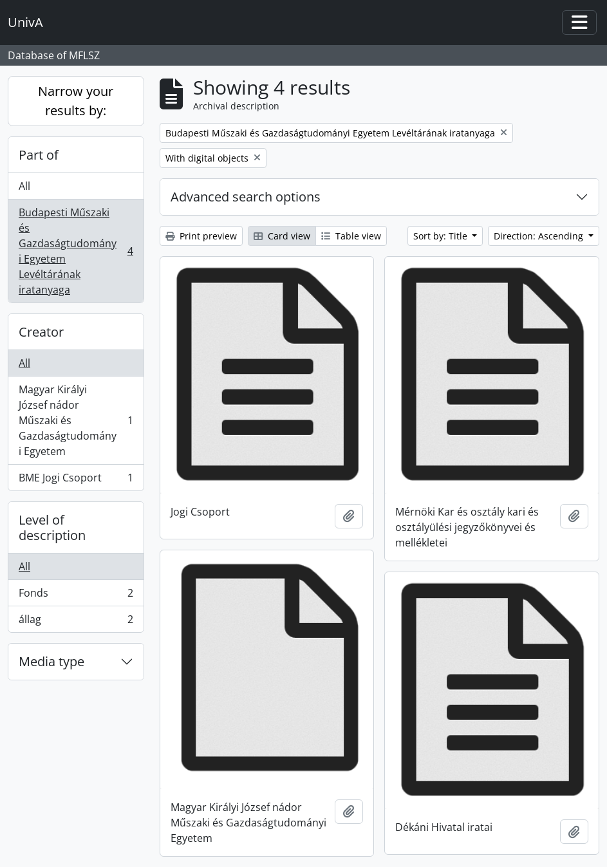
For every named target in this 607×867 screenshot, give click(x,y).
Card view (282, 236)
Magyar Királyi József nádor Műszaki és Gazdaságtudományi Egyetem (75, 420)
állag (75, 621)
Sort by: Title (441, 236)
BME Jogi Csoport (75, 480)
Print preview (201, 236)
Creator (41, 331)
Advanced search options (246, 196)
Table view (351, 236)
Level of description (52, 527)
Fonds (75, 595)
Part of (39, 154)
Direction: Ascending (540, 236)
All (24, 186)
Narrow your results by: (75, 100)
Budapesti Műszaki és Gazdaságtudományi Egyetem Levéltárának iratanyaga (75, 251)
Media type (51, 661)
